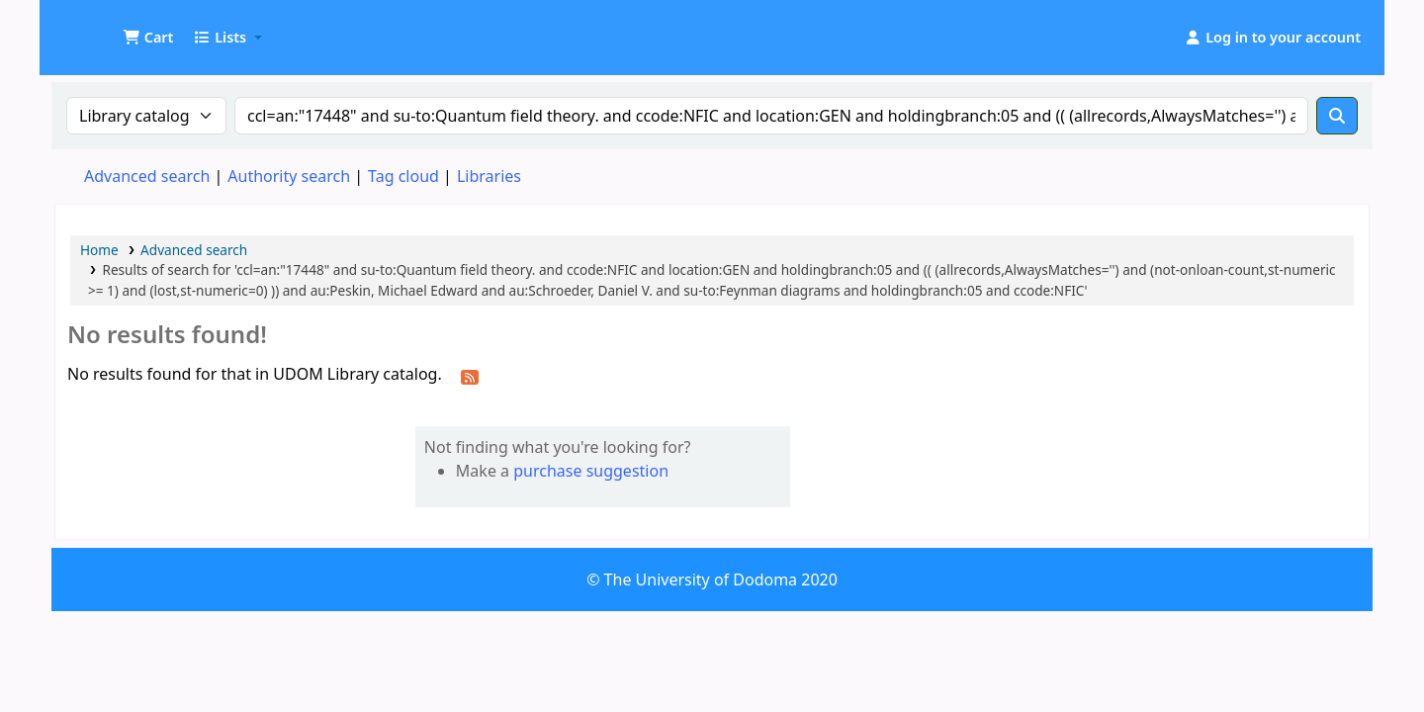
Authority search (288, 176)
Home (99, 249)
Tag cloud (403, 176)
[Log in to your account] (1272, 37)
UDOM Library (104, 27)
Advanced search (147, 176)
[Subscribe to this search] (469, 376)
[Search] (1337, 115)
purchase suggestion (590, 471)
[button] (148, 37)
